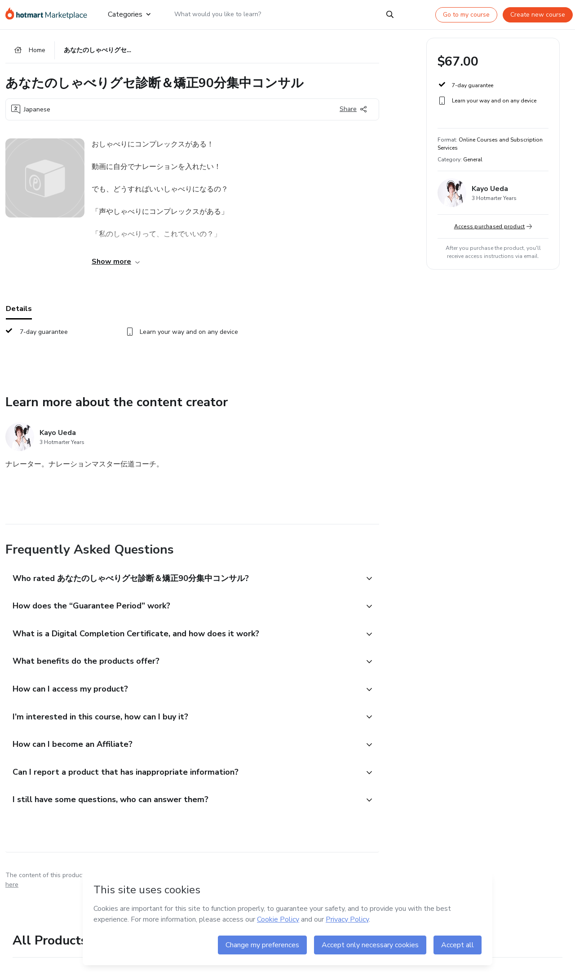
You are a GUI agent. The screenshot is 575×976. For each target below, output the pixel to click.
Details (19, 310)
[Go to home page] (49, 14)
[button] (182, 581)
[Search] (390, 14)
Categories (128, 14)
